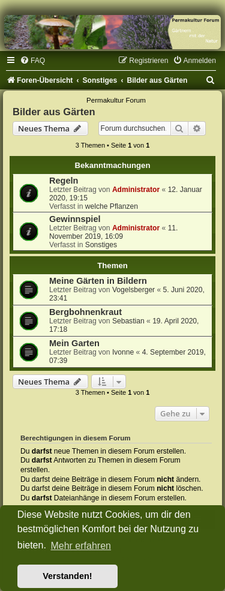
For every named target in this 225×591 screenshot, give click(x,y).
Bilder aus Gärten (54, 111)
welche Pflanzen (111, 206)
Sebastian (128, 321)
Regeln (63, 180)
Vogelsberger (133, 290)
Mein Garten (74, 343)
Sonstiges (101, 245)
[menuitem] (32, 60)
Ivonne (123, 352)
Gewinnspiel (75, 219)
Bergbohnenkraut (85, 312)
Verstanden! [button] (67, 576)
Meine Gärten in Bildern (98, 281)
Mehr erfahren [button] (80, 546)
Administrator (136, 189)
